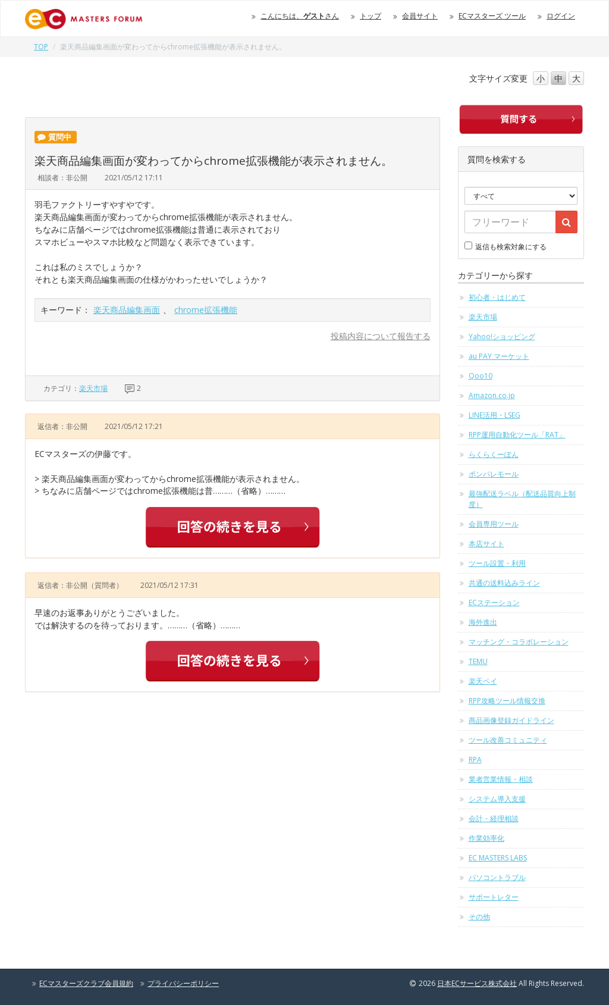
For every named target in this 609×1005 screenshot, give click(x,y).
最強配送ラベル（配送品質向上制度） (522, 499)
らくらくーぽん (494, 454)
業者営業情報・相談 (501, 779)
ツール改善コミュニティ (508, 740)
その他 (479, 917)
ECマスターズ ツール (492, 16)
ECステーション (494, 602)
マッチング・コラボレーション (519, 642)
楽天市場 (93, 388)
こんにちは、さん (299, 16)
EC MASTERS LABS (498, 858)
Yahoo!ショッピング (502, 336)
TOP (41, 47)
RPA (475, 759)
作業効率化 (486, 838)
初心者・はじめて (497, 297)
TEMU (478, 661)
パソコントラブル (497, 877)
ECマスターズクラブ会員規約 (86, 983)
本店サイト (486, 543)
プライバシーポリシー (183, 983)
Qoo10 (480, 376)
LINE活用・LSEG (494, 415)
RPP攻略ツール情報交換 (507, 701)
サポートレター (494, 897)
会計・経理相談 (494, 818)
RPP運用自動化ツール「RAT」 (517, 435)
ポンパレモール (494, 474)
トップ (370, 16)
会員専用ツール (494, 524)
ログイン (561, 16)
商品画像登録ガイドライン (511, 720)
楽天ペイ (483, 681)
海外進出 (483, 622)
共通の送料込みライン (504, 583)
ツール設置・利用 (497, 563)
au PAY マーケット (499, 356)
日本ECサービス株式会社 (477, 983)
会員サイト (420, 16)
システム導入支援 (497, 799)
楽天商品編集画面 (126, 309)
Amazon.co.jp (492, 395)
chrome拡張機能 (205, 309)
